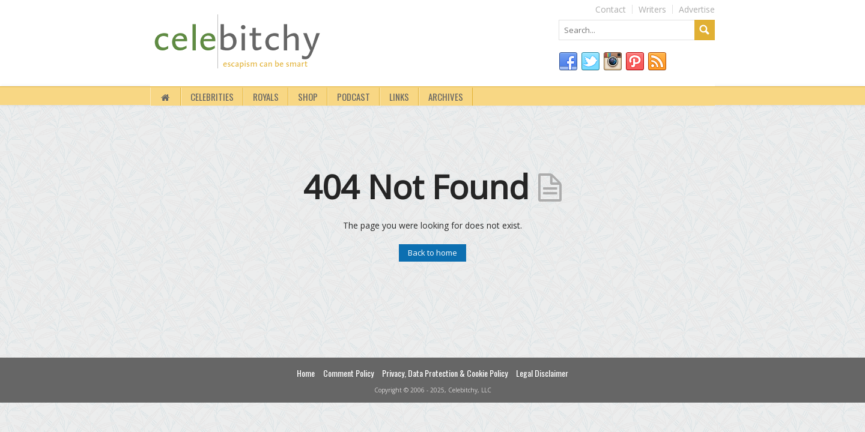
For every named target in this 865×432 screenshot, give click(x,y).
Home (306, 373)
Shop (308, 96)
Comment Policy (348, 373)
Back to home (432, 252)
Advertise (697, 9)
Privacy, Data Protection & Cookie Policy (445, 373)
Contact (610, 9)
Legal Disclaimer (542, 373)
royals (266, 96)
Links (399, 96)
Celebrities (212, 96)
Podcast (353, 96)
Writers (652, 9)
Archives (445, 96)
